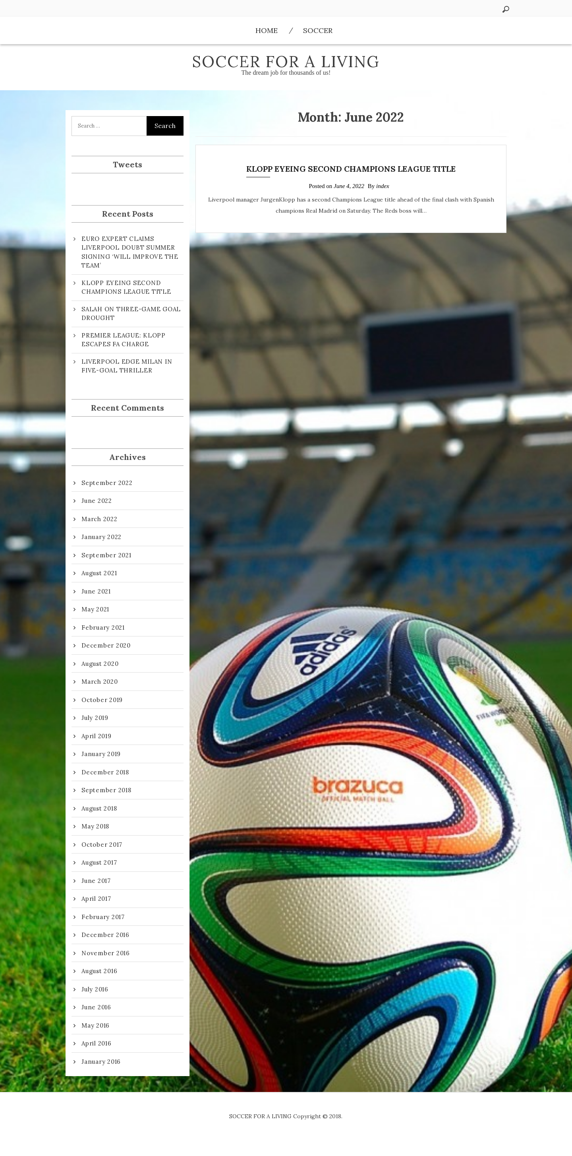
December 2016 (105, 935)
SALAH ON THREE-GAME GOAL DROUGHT (131, 313)
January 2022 (101, 537)
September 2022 (107, 483)
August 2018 (99, 808)
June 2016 (96, 1007)
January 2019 (101, 754)
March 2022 (99, 519)
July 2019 (94, 718)
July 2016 (94, 989)
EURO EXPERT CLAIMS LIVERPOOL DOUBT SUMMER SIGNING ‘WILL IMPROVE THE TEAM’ (129, 252)
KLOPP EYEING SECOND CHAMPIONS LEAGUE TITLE (351, 169)
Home (266, 30)
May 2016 (95, 1025)
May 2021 (95, 609)
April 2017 (96, 898)
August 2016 (99, 971)
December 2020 (106, 645)
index (382, 186)
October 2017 (101, 844)
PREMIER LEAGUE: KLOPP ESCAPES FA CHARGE (123, 340)
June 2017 (96, 880)
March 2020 (99, 681)
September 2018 (106, 790)
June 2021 (96, 591)
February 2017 (103, 917)
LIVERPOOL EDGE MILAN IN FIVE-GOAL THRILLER (126, 366)
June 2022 (96, 500)
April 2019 (96, 736)
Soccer (317, 30)
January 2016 (101, 1061)
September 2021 (106, 555)
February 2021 (103, 627)
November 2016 (105, 953)
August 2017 (99, 862)
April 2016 (96, 1043)
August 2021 (99, 573)
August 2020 (99, 663)
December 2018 (105, 772)
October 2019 (102, 700)
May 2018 (95, 826)
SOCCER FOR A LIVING (286, 61)
